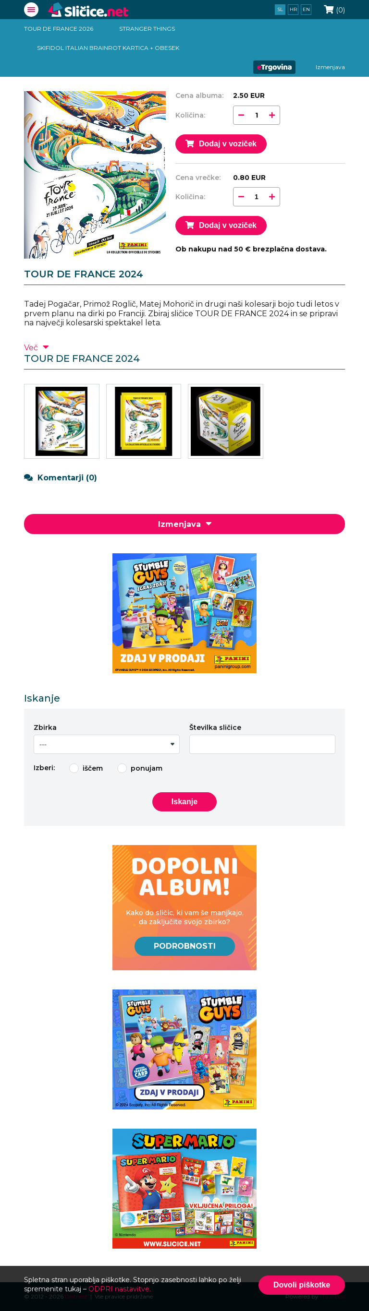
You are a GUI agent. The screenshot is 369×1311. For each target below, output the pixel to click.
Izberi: (44, 767)
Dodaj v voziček (221, 144)
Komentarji (60, 477)
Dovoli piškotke (301, 1285)
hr (293, 9)
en (306, 9)
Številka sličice (215, 727)
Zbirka (45, 727)
